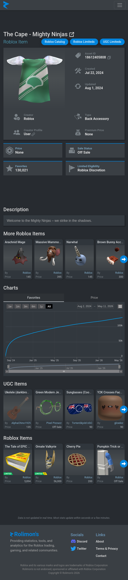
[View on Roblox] (71, 34)
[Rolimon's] (6, 5)
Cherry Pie (74, 446)
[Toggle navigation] (119, 5)
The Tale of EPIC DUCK (20, 446)
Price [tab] (94, 298)
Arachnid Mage (15, 242)
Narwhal (72, 242)
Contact (101, 556)
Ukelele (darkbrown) (18, 392)
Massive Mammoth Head (52, 242)
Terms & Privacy (107, 548)
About (100, 541)
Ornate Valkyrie (46, 446)
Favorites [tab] (33, 298)
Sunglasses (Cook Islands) (84, 392)
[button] (54, 42)
